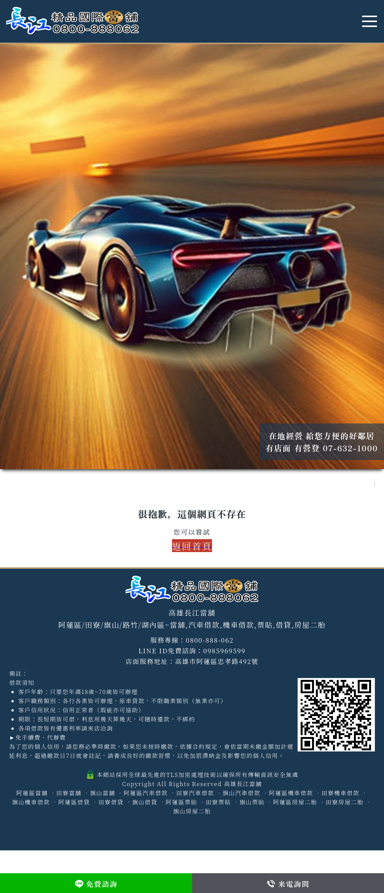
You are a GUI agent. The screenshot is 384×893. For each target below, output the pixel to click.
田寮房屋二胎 (345, 802)
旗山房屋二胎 (192, 811)
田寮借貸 (110, 802)
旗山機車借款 (31, 802)
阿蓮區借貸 (74, 802)
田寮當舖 (68, 793)
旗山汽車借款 (242, 793)
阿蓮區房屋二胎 (295, 802)
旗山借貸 (144, 802)
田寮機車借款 (341, 793)
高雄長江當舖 (243, 784)
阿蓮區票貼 (181, 802)
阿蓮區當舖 (32, 793)
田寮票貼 (218, 802)
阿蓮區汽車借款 (146, 793)
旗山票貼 (251, 802)
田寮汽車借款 (195, 793)
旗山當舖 (102, 793)
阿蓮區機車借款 (291, 793)
